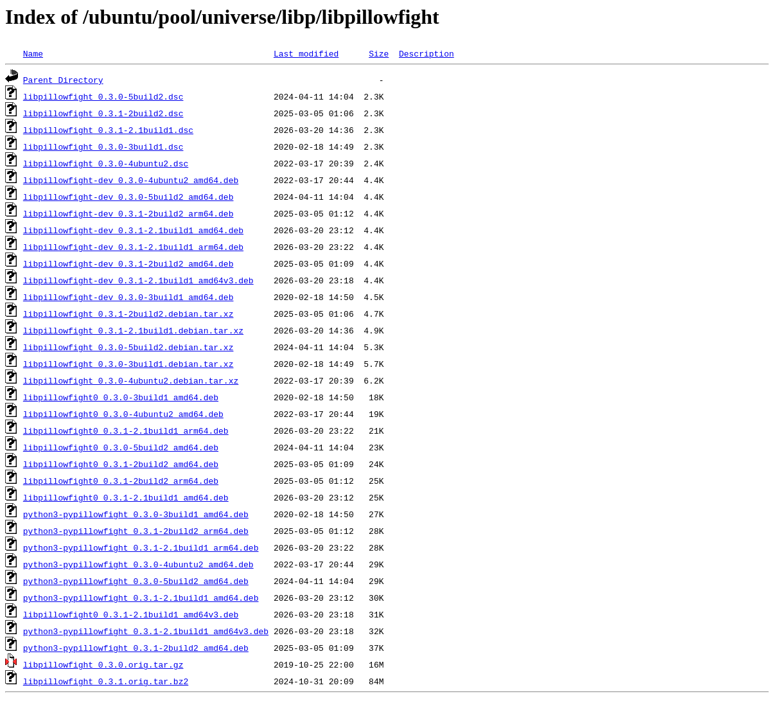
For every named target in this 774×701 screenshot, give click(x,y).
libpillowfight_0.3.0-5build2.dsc (103, 96)
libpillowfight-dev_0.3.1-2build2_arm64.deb (128, 213)
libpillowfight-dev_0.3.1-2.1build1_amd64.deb (133, 230)
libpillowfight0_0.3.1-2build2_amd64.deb (120, 464)
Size (379, 53)
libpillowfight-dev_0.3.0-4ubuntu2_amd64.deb (130, 180)
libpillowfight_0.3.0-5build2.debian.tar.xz (128, 347)
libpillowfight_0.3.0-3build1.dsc (103, 146)
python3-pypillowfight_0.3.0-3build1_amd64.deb (136, 514)
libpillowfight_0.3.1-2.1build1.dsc (108, 130)
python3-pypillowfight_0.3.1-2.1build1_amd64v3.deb (145, 631)
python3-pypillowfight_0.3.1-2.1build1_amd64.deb (141, 597)
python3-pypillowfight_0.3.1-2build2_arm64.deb (136, 531)
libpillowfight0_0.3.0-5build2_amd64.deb (120, 447)
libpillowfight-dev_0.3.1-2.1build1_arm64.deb (133, 247)
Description (426, 53)
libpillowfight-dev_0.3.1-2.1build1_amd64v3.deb (138, 280)
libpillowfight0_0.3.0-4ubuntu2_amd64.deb (123, 414)
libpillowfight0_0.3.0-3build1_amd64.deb (120, 397)
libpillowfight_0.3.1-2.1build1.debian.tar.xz (133, 330)
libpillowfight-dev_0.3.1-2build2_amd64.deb (128, 263)
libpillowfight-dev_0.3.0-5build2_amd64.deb (128, 196)
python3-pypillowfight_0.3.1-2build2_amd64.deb (136, 647)
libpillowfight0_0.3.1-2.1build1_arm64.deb (126, 430)
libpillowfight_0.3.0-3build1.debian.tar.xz (128, 363)
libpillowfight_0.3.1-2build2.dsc (103, 113)
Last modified (306, 53)
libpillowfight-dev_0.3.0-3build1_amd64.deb (128, 297)
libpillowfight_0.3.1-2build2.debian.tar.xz (128, 313)
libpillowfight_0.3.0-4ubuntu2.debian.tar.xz (130, 380)
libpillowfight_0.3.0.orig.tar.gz (103, 664)
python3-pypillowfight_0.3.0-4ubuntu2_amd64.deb (138, 564)
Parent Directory (63, 79)
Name (33, 53)
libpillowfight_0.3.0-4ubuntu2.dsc (105, 163)
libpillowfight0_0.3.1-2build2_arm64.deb (120, 480)
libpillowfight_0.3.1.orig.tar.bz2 (105, 681)
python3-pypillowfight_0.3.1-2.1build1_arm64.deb (141, 547)
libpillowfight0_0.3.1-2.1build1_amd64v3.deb (130, 614)
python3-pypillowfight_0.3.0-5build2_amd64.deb (136, 581)
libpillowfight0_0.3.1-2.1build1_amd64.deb (126, 497)
